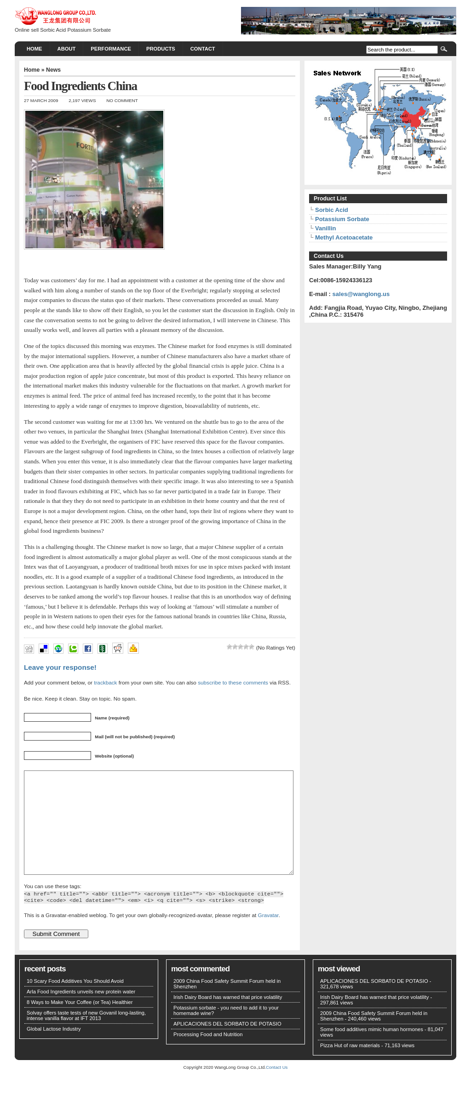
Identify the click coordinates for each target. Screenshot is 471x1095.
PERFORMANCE (111, 48)
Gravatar (268, 936)
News (53, 70)
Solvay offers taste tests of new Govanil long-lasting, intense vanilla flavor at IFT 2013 (86, 1036)
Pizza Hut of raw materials (350, 1066)
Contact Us (276, 1087)
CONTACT (202, 48)
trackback (105, 682)
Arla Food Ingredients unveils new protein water (81, 1012)
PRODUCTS (160, 48)
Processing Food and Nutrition (208, 1055)
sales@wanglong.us (361, 294)
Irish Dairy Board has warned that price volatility (227, 1018)
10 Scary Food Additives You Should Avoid (75, 1001)
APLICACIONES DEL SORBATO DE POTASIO (227, 1044)
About (66, 48)
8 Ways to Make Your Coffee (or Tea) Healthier (80, 1023)
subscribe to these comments (233, 682)
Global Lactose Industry (54, 1049)
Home (34, 48)
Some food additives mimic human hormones (371, 1050)
